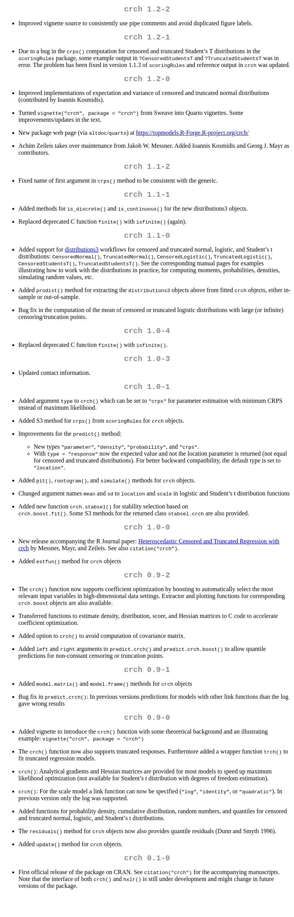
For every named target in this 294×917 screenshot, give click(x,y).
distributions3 (81, 258)
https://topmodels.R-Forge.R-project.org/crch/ (192, 137)
